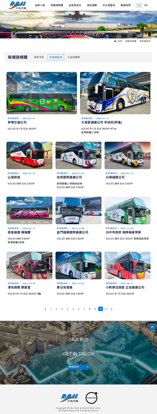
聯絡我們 (78, 366)
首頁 (118, 41)
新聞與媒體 (130, 41)
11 (106, 311)
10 (100, 311)
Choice (94, 410)
